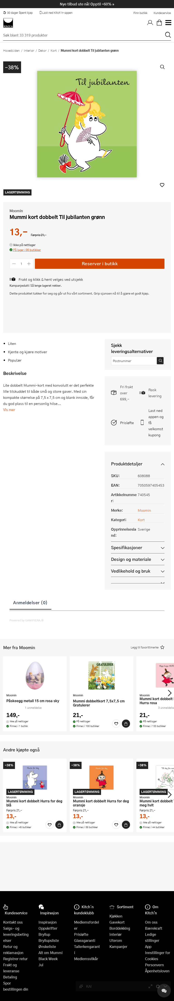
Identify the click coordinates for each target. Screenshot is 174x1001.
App (148, 946)
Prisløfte (127, 422)
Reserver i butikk (100, 263)
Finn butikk (140, 13)
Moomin (16, 210)
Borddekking (119, 928)
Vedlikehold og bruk (130, 571)
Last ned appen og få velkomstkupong (156, 422)
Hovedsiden (11, 50)
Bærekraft (153, 928)
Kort (54, 50)
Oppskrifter (48, 928)
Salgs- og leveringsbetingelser (16, 934)
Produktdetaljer (126, 463)
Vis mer (9, 409)
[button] (162, 185)
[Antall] (21, 264)
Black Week (48, 958)
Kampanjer (118, 946)
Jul (41, 964)
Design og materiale (131, 559)
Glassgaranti (84, 940)
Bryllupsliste (49, 940)
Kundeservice (162, 13)
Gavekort (117, 922)
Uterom (115, 940)
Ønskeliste (47, 946)
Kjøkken (115, 916)
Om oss (151, 922)
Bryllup (44, 934)
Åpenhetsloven (157, 970)
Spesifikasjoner (126, 547)
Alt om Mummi (51, 952)
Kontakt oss (13, 922)
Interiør (29, 50)
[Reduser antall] (14, 264)
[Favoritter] (116, 724)
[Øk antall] (29, 264)
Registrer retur (15, 958)
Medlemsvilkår (86, 958)
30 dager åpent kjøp (18, 13)
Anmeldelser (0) (30, 602)
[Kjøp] (126, 724)
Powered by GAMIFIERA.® (27, 620)
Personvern (154, 964)
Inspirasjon (48, 922)
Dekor (42, 50)
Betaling (10, 977)
